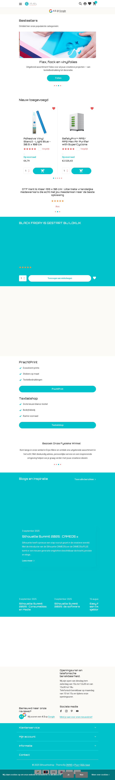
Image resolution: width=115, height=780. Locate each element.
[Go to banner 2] (57, 55)
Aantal (23, 278)
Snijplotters (57, 75)
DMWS (69, 765)
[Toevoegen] (43, 171)
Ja (68, 775)
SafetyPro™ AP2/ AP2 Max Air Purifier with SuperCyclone (75, 141)
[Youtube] (77, 711)
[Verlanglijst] (89, 4)
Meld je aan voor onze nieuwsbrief (76, 717)
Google (62, 11)
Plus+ (77, 765)
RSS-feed (85, 765)
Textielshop (57, 425)
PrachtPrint (57, 389)
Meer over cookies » (101, 775)
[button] (54, 85)
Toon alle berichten (84, 479)
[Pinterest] (72, 711)
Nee (81, 775)
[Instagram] (66, 711)
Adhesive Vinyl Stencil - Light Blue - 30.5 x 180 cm (37, 141)
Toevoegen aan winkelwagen (60, 278)
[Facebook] (61, 711)
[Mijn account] (85, 3)
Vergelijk (43, 149)
